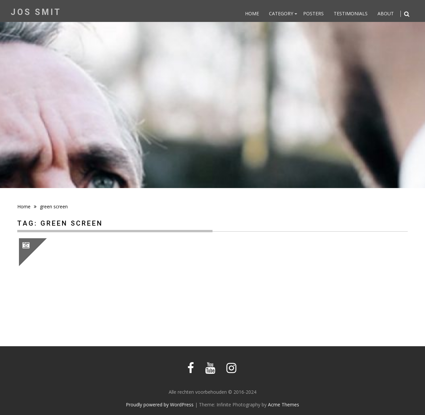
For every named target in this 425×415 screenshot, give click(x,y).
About (386, 13)
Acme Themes (283, 404)
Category (281, 13)
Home (252, 13)
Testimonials (351, 13)
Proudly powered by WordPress (160, 404)
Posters (313, 13)
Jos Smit (36, 12)
